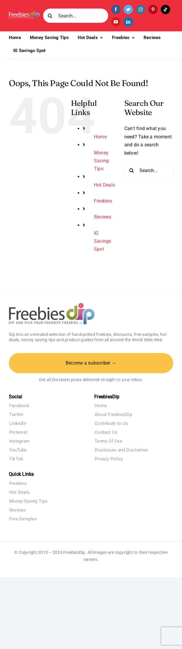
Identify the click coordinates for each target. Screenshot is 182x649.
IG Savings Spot (102, 241)
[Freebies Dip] (24, 13)
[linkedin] (128, 22)
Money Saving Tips (101, 160)
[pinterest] (153, 9)
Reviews (103, 217)
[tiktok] (165, 9)
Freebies (103, 201)
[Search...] (75, 16)
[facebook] (116, 9)
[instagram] (140, 9)
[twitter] (128, 9)
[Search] (50, 16)
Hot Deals (104, 185)
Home (100, 137)
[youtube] (116, 22)
